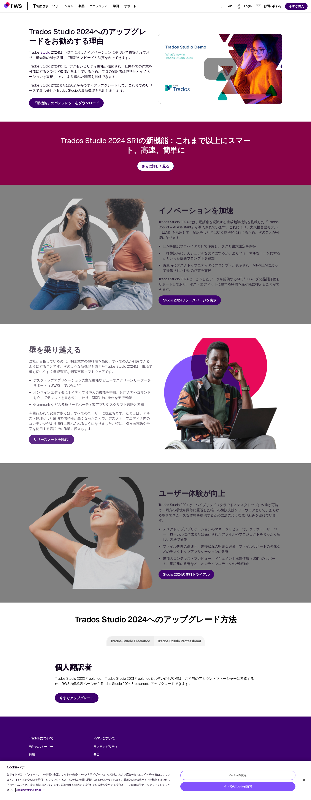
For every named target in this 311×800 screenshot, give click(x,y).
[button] (12, 5)
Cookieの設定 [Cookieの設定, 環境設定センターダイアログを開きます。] (237, 775)
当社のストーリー (41, 746)
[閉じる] (304, 780)
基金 (97, 754)
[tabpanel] (155, 681)
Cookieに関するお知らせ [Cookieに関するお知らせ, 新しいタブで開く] (30, 790)
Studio (45, 52)
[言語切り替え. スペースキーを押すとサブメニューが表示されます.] (230, 6)
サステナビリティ (106, 746)
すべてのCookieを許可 (238, 786)
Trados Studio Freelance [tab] (130, 641)
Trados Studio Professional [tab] (179, 641)
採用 (32, 754)
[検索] (221, 6)
